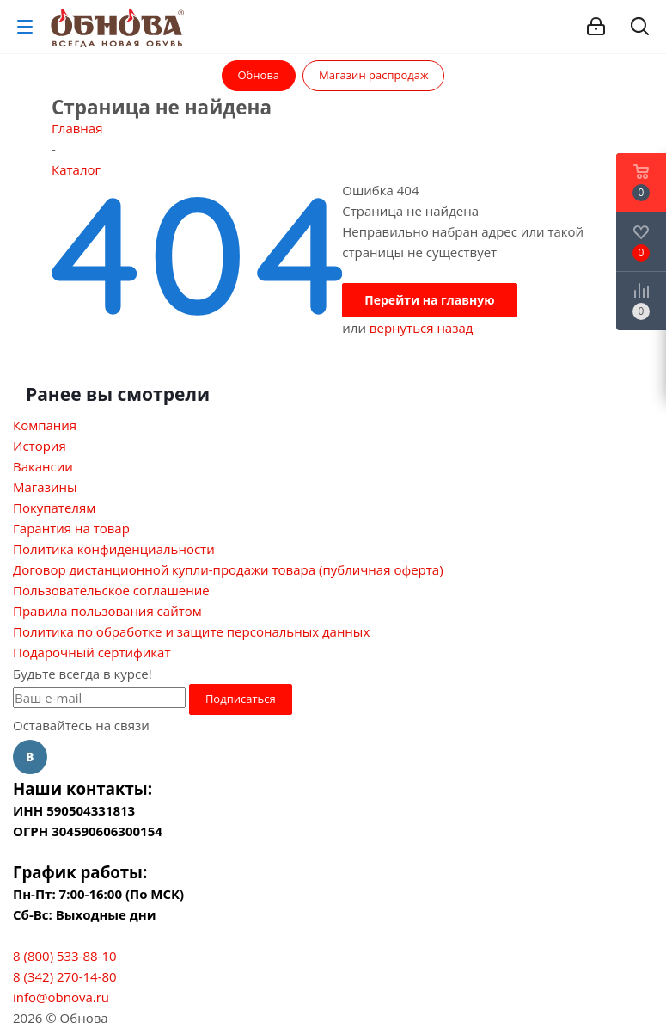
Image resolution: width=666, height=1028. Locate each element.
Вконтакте (30, 757)
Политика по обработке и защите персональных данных (191, 631)
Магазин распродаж (373, 75)
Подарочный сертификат (91, 652)
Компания (44, 425)
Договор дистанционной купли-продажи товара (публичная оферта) (228, 569)
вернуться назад (422, 327)
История (39, 445)
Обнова (259, 75)
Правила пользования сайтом (107, 610)
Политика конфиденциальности (114, 548)
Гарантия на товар (71, 528)
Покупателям (54, 507)
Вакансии (43, 466)
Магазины (44, 487)
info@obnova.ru (61, 997)
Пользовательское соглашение (111, 590)
